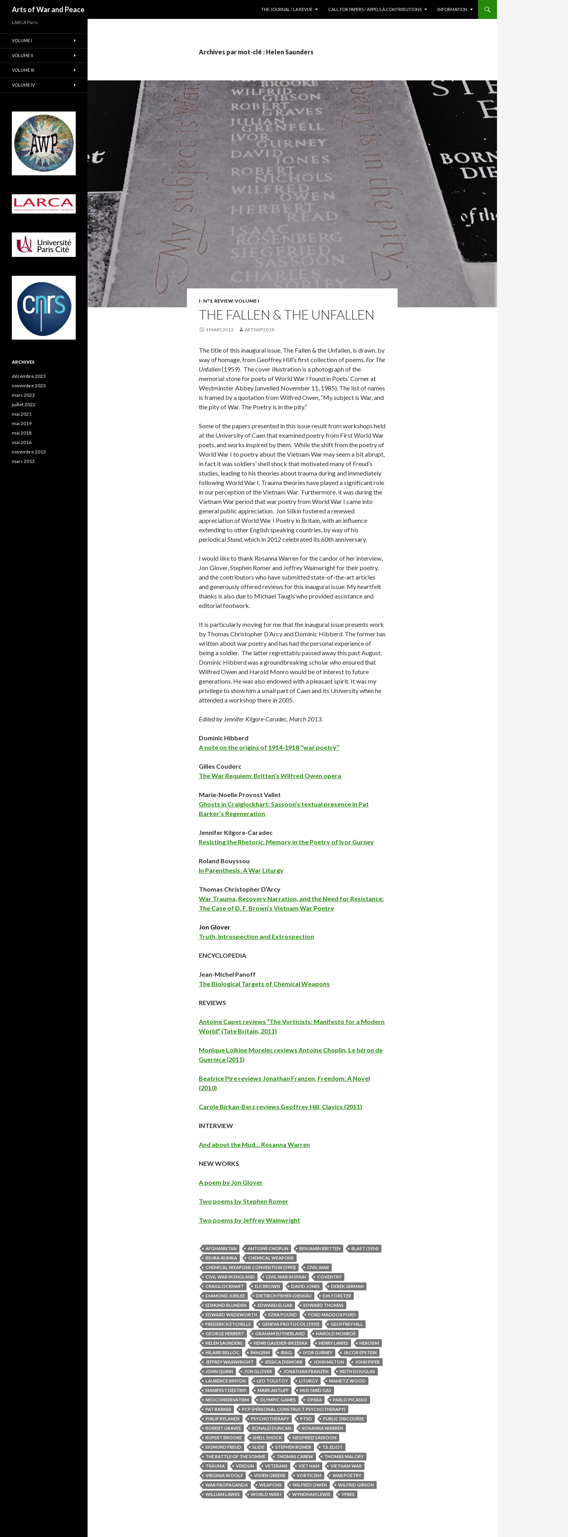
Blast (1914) (365, 1248)
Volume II (22, 55)
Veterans (276, 1465)
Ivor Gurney (318, 1352)
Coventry (329, 1276)
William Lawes (223, 1494)
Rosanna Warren (322, 1428)
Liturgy (308, 1380)
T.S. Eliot (332, 1447)
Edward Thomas (323, 1305)
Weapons (270, 1484)
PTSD (306, 1418)
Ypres (348, 1494)
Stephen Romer (293, 1447)
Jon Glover (258, 1371)
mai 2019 (22, 423)
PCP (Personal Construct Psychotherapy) (294, 1409)
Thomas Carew (295, 1456)
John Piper (367, 1361)
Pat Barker (218, 1409)
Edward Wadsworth (231, 1314)
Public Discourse (343, 1418)
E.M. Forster (337, 1295)
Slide (258, 1447)
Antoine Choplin (268, 1248)
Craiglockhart (225, 1286)
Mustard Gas (315, 1390)
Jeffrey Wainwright (230, 1361)
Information (452, 9)
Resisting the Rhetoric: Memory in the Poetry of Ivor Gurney (286, 842)
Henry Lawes (333, 1343)
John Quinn (219, 1371)
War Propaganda (227, 1484)
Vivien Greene (270, 1475)
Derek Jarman (347, 1286)
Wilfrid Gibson (356, 1484)
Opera (314, 1399)
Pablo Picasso (350, 1399)
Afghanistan (221, 1248)
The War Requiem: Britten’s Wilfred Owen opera (270, 775)
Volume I (247, 301)
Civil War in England (230, 1276)
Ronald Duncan (271, 1428)
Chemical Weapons (271, 1257)
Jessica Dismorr (284, 1361)
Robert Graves (223, 1428)
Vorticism (309, 1475)
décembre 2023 (29, 376)
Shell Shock (267, 1437)
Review (223, 301)
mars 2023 (23, 395)
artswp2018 (259, 330)
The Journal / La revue (286, 9)
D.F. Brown (267, 1286)
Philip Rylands (223, 1418)
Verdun (245, 1465)
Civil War (318, 1267)
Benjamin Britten (319, 1248)
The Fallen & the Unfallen (286, 314)
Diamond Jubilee (225, 1295)
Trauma (215, 1465)
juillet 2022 (24, 404)
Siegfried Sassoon (314, 1437)
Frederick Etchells (228, 1324)
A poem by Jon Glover (231, 1182)
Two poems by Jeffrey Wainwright (249, 1220)
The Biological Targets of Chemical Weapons (264, 983)
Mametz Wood (347, 1380)
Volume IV (23, 84)
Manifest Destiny (226, 1390)
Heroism (369, 1343)
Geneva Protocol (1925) (291, 1324)
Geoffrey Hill (347, 1324)
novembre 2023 (29, 385)
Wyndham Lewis (311, 1494)
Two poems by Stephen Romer (243, 1201)
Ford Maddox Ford (332, 1314)
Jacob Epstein (360, 1352)
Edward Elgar (275, 1305)
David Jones (305, 1286)
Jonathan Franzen (306, 1371)
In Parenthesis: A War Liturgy (241, 870)
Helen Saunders (224, 1343)
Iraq (286, 1352)
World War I (266, 1494)
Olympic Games (278, 1399)
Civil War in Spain (286, 1276)
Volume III (23, 69)
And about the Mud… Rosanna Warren (254, 1144)
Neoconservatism (227, 1399)
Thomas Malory (344, 1456)
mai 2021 (22, 414)
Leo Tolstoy (272, 1380)
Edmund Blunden (226, 1305)
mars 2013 (23, 461)
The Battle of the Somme (235, 1456)
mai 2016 (22, 442)
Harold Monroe (336, 1333)
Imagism (260, 1352)
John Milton (329, 1361)
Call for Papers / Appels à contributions (375, 9)
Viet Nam (309, 1465)
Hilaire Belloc (222, 1352)
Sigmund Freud (223, 1447)
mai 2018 (22, 433)
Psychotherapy (270, 1418)
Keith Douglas (357, 1371)
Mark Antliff (273, 1390)
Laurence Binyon (226, 1380)
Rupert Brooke (224, 1437)
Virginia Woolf (224, 1475)
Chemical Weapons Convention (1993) (251, 1267)
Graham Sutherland (280, 1333)
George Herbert (225, 1333)
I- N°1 (205, 301)
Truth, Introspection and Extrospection (256, 936)
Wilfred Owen (310, 1484)
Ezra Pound (282, 1314)
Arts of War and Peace (48, 9)
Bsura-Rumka (221, 1257)
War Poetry (347, 1475)
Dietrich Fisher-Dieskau (284, 1295)
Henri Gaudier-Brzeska (281, 1343)
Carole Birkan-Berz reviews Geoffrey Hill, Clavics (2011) (280, 1106)
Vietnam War (346, 1465)
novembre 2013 (29, 452)
